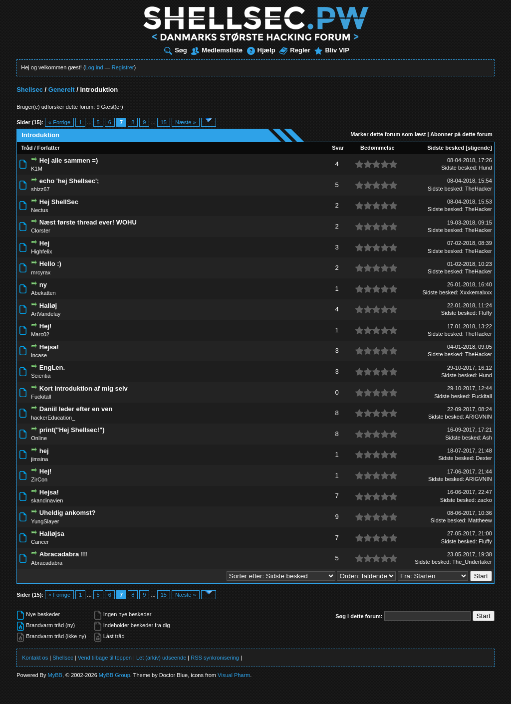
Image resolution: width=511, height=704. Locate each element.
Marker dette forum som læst (388, 134)
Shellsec (29, 89)
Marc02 (40, 334)
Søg (175, 50)
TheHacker (478, 189)
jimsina (39, 459)
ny (43, 284)
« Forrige (59, 122)
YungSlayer (45, 521)
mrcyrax (40, 272)
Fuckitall (41, 397)
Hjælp (261, 50)
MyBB (55, 675)
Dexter (484, 458)
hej (44, 451)
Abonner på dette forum (461, 134)
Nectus (39, 210)
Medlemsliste (217, 50)
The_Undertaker (472, 562)
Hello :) (50, 263)
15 (164, 122)
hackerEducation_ (53, 418)
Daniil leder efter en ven (76, 409)
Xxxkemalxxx (476, 292)
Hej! (45, 326)
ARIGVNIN (479, 417)
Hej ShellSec (58, 202)
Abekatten (43, 293)
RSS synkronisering (215, 658)
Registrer (123, 67)
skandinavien (47, 500)
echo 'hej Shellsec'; (69, 181)
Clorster (40, 231)
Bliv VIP (331, 50)
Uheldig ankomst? (67, 512)
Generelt (61, 89)
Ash (487, 438)
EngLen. (52, 367)
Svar (338, 148)
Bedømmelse (377, 148)
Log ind (94, 67)
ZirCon (39, 479)
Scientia (40, 376)
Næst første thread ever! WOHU (88, 222)
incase (39, 355)
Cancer (39, 542)
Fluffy (485, 313)
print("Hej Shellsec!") (72, 430)
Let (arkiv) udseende (161, 658)
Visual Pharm (234, 675)
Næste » (185, 122)
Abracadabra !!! (63, 554)
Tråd (26, 148)
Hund (485, 168)
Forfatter (48, 148)
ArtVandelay (45, 314)
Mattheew (480, 520)
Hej (44, 243)
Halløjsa (51, 533)
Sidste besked (445, 148)
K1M (36, 169)
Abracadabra (46, 563)
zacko (485, 500)
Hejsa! (49, 347)
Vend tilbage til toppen (105, 658)
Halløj (48, 305)
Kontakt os (35, 658)
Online (39, 438)
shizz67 (40, 189)
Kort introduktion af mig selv (83, 388)
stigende (479, 148)
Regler (294, 50)
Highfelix (41, 251)
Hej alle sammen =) (68, 160)
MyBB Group (114, 675)
